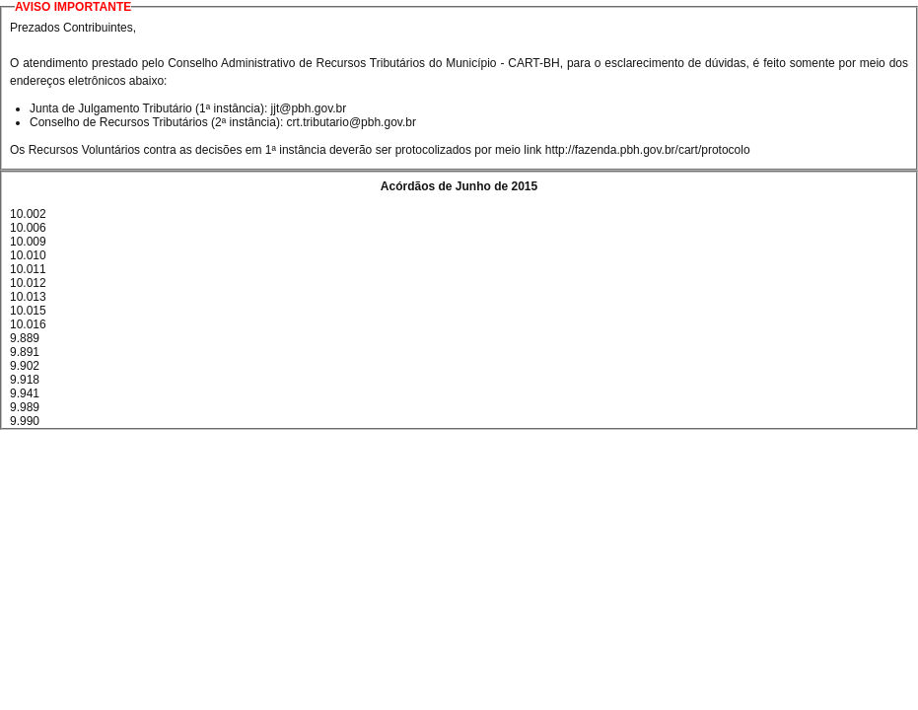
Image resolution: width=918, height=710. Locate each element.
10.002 (28, 214)
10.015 (28, 311)
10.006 (28, 228)
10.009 (28, 241)
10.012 (28, 283)
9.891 (24, 352)
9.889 (24, 338)
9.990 (24, 421)
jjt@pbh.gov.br (309, 108)
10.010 (28, 255)
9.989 (24, 407)
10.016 (28, 324)
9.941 (24, 393)
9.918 (24, 380)
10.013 (28, 297)
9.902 (24, 366)
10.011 (28, 269)
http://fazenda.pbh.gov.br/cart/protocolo (647, 150)
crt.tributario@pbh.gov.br (351, 122)
